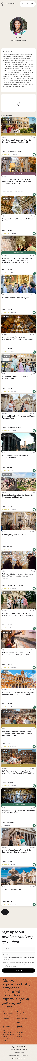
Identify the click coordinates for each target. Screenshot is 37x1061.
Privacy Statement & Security (18, 1049)
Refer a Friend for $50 (9, 1014)
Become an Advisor (8, 1034)
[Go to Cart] (27, 4)
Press (19, 1022)
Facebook (20, 1028)
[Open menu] (32, 3)
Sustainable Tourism (23, 1018)
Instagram (20, 1032)
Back (5, 912)
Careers (19, 1020)
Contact (5, 1036)
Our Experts (20, 1016)
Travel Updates (7, 1032)
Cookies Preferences (18, 1059)
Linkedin (19, 1034)
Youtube (19, 1036)
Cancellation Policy (18, 1053)
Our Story (20, 1014)
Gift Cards (6, 1018)
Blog (4, 1028)
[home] (9, 5)
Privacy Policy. (31, 962)
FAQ (4, 1030)
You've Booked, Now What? (9, 1039)
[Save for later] (33, 119)
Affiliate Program (7, 1016)
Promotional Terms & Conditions (18, 1056)
